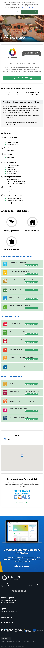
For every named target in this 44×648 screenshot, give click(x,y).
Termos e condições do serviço (25, 641)
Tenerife (3, 35)
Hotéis (9, 35)
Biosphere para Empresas (8, 600)
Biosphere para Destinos (8, 602)
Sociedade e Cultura (32, 230)
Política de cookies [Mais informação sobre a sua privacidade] (27, 7)
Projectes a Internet (21, 646)
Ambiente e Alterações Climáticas (11, 231)
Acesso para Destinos (7, 622)
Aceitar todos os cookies (29, 12)
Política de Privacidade (7, 641)
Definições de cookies (12, 12)
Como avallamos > (22, 502)
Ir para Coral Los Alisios (22, 78)
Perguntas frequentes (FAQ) (9, 611)
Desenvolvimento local (11, 250)
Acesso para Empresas (8, 620)
